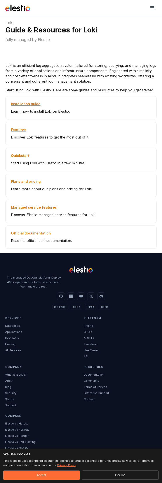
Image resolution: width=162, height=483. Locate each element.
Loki (9, 22)
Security (10, 393)
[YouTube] (81, 296)
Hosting (10, 344)
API (86, 356)
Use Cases (91, 350)
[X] (91, 296)
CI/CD (88, 332)
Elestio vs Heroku (17, 423)
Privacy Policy (66, 465)
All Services (13, 350)
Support (10, 405)
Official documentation (31, 233)
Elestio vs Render (17, 435)
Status (9, 399)
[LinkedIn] (71, 296)
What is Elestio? (16, 374)
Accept (41, 475)
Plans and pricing (26, 181)
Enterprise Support (96, 393)
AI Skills (89, 338)
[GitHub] (61, 296)
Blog (8, 387)
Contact (89, 399)
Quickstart (20, 155)
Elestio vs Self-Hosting (20, 442)
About (9, 380)
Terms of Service (95, 387)
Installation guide (25, 104)
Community (91, 380)
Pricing (88, 325)
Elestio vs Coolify (16, 448)
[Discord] (101, 296)
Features (18, 130)
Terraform (91, 344)
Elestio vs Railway (17, 429)
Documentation (94, 374)
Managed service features (34, 207)
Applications (13, 332)
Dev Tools (12, 338)
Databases (12, 325)
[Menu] (152, 8)
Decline (120, 475)
